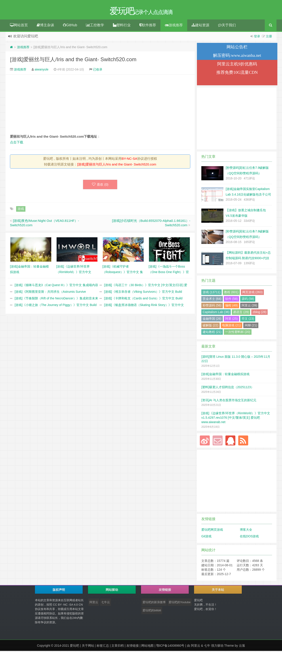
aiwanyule (41, 70)
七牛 (207, 646)
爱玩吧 (74, 646)
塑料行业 (122, 26)
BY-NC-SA (129, 160)
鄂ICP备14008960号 (170, 646)
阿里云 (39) (249, 306)
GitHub (70, 26)
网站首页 (19, 26)
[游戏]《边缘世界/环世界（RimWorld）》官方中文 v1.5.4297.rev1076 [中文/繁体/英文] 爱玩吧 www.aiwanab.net (235, 418)
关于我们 (227, 26)
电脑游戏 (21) (231, 326)
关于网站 (88, 646)
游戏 (20, 210)
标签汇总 (103, 646)
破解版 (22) (210, 326)
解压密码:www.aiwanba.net (237, 56)
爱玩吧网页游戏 (212, 530)
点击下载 (16, 143)
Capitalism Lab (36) (216, 313)
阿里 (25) (231, 319)
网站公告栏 (237, 48)
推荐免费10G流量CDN (237, 73)
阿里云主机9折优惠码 (237, 65)
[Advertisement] (100, 105)
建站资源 (200, 26)
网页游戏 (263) (252, 293)
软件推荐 (147, 26)
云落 (242, 646)
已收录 (97, 70)
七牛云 (105, 603)
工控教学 (95, 26)
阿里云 (94, 603)
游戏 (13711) (211, 293)
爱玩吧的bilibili (152, 611)
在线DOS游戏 (249, 537)
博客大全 (246, 530)
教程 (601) (231, 293)
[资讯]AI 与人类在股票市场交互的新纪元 (228, 401)
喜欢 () (100, 185)
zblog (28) (259, 313)
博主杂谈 (45, 26)
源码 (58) (248, 300)
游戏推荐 (174, 26)
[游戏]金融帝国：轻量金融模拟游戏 (225, 375)
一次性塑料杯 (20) (237, 333)
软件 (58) (231, 300)
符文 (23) (248, 319)
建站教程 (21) (212, 333)
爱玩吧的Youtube (180, 603)
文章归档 (117, 646)
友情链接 (132, 646)
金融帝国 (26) (212, 319)
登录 (257, 37)
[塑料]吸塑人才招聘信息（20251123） (227, 388)
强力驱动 (217, 646)
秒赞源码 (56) (212, 306)
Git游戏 (206, 537)
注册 (269, 37)
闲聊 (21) (251, 326)
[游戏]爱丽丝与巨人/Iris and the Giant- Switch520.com (73, 60)
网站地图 (147, 646)
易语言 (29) (241, 313)
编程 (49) (231, 306)
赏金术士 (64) (212, 300)
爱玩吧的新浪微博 (154, 603)
